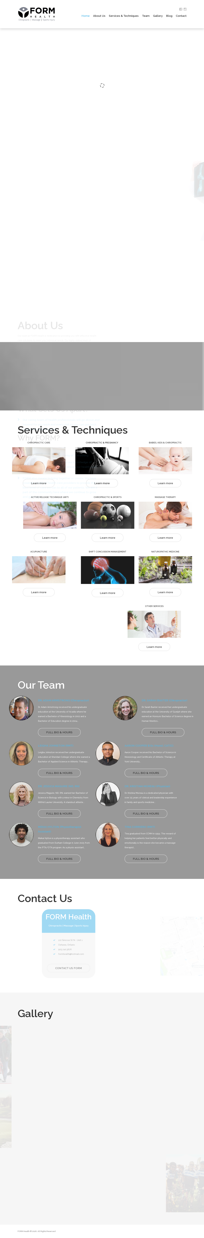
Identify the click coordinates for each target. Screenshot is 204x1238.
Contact (181, 15)
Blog (169, 15)
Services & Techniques (124, 15)
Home (85, 15)
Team (146, 15)
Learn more (102, 483)
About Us (99, 15)
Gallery (158, 15)
